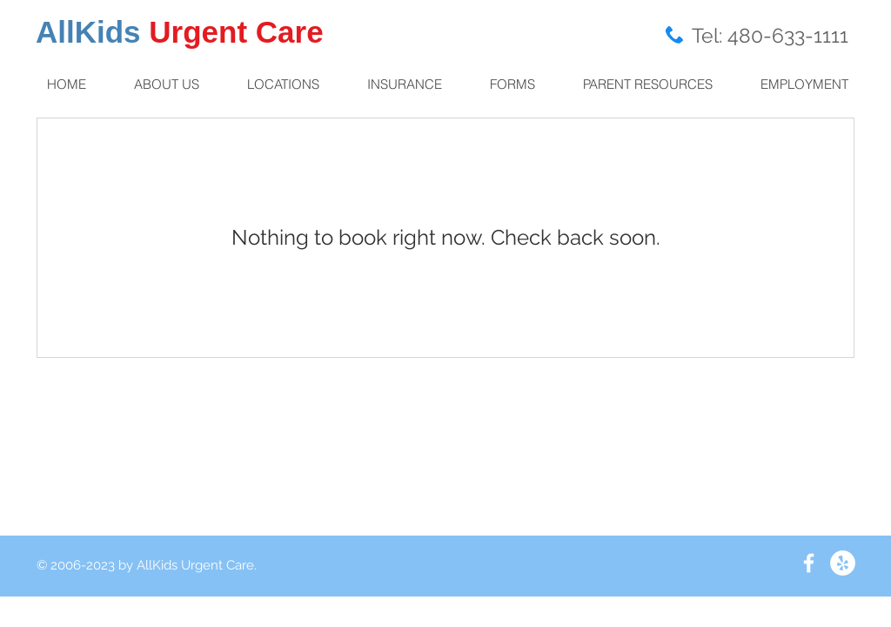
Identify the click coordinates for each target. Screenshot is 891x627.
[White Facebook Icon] (808, 563)
